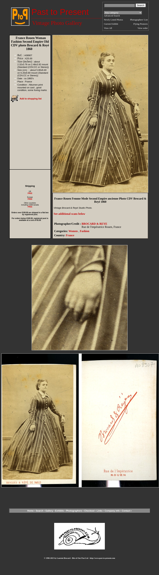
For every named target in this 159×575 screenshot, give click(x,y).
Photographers (74, 510)
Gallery (49, 510)
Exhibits (59, 510)
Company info (112, 510)
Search (39, 510)
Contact (126, 510)
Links (100, 510)
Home (30, 510)
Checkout (89, 510)
